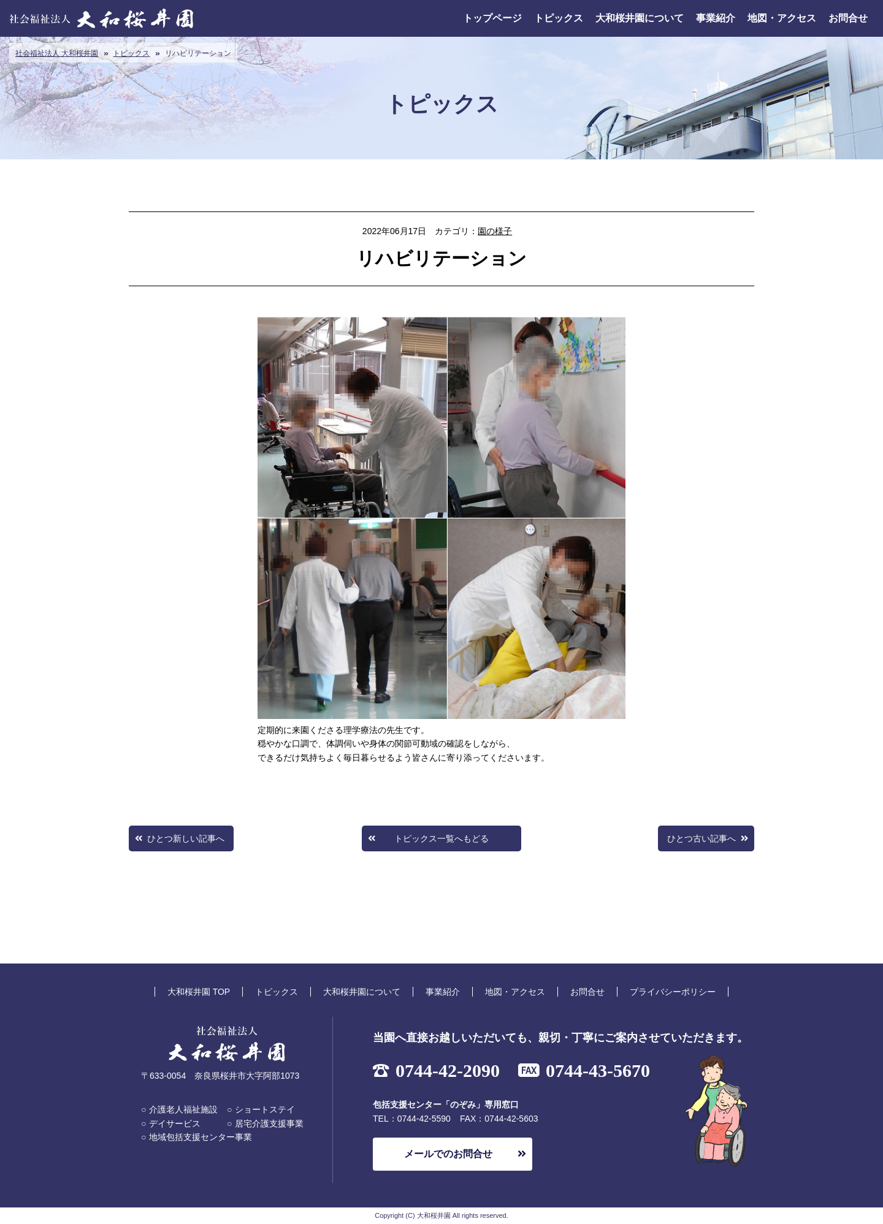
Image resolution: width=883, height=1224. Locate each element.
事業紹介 (715, 18)
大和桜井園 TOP (198, 992)
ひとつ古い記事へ (701, 838)
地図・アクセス (781, 18)
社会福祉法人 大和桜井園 (56, 53)
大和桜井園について (639, 18)
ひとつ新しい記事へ (185, 838)
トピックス (558, 18)
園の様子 (495, 231)
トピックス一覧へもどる (441, 838)
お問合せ (848, 18)
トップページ (492, 18)
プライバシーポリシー (673, 992)
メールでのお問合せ (448, 1154)
